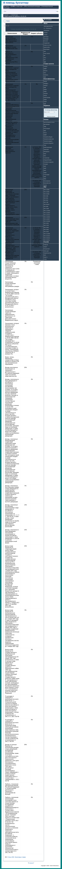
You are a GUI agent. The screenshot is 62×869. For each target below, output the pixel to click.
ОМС (45, 168)
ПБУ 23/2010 (47, 238)
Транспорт (46, 149)
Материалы (46, 151)
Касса (45, 132)
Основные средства (48, 162)
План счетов (47, 53)
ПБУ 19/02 (46, 229)
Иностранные (47, 181)
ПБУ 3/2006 (46, 194)
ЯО (44, 55)
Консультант (47, 248)
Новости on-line (47, 45)
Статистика (46, 157)
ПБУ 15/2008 (47, 221)
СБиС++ (46, 257)
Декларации (47, 124)
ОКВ (45, 87)
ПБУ (45, 51)
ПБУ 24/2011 (47, 240)
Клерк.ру (46, 244)
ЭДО (45, 61)
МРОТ (7, 6)
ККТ (45, 59)
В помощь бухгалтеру (15, 2)
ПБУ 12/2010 (47, 214)
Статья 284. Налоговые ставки (16, 857)
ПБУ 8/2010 (46, 204)
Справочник (14, 15)
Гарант (45, 246)
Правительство (47, 253)
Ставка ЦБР (19, 6)
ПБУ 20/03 (46, 231)
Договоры (46, 36)
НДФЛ (45, 68)
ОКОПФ (46, 93)
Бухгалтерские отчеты (49, 122)
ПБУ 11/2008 (47, 210)
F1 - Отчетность (48, 28)
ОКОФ (45, 95)
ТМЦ (45, 145)
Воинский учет (47, 183)
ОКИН (45, 99)
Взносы (45, 70)
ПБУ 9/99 (46, 206)
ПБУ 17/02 (46, 225)
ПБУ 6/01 (46, 200)
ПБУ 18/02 (46, 227)
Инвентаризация (48, 147)
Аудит (45, 172)
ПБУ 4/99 (46, 196)
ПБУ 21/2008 (47, 233)
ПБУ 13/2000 (47, 217)
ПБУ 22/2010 (47, 235)
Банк (45, 153)
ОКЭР (45, 101)
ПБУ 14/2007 (47, 219)
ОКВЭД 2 (46, 83)
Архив (45, 185)
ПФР (45, 176)
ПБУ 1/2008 (46, 189)
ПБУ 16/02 (46, 223)
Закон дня (46, 251)
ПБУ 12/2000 (47, 212)
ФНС (45, 166)
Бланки (45, 34)
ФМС (45, 178)
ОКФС (45, 91)
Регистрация (47, 128)
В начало (30, 863)
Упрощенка (46, 30)
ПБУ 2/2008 (46, 191)
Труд (45, 126)
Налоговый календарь (34, 6)
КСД (45, 103)
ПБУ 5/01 (46, 198)
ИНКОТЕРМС (47, 97)
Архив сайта (47, 47)
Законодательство (48, 26)
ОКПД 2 (46, 85)
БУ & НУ (46, 41)
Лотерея (46, 164)
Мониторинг (47, 49)
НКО (45, 170)
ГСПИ (45, 259)
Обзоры (46, 32)
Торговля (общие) (48, 136)
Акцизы (45, 66)
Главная (6, 15)
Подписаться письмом (51, 116)
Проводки (46, 38)
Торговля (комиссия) (49, 139)
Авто (45, 57)
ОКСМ (45, 81)
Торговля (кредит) (48, 141)
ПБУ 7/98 (46, 202)
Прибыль (46, 74)
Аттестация (46, 174)
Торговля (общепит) (48, 143)
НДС (45, 77)
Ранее (8, 21)
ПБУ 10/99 (46, 208)
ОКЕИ (45, 89)
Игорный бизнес (48, 160)
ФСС (45, 72)
